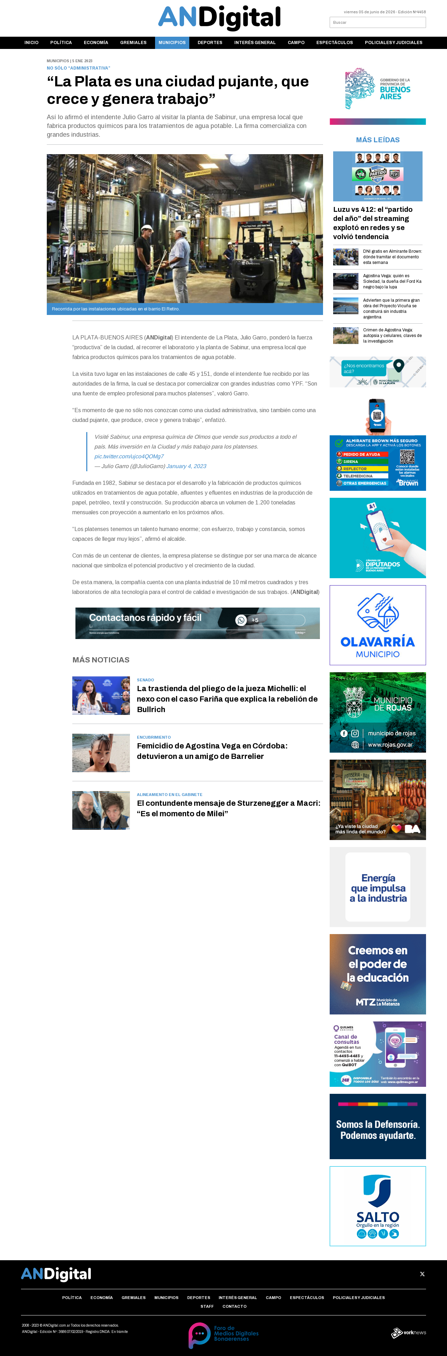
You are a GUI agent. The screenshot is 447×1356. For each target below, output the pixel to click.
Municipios (172, 42)
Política (61, 42)
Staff (207, 1306)
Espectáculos (334, 42)
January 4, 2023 (186, 466)
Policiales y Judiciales (394, 42)
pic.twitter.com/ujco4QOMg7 (128, 456)
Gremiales (133, 42)
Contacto (234, 1306)
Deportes (210, 42)
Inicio (31, 42)
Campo (296, 42)
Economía (96, 42)
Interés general (255, 42)
